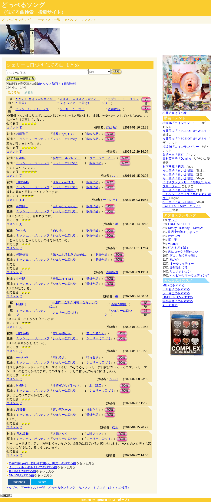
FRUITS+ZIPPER (180, 224)
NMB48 (21, 158)
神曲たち (92, 409)
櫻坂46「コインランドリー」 (182, 123)
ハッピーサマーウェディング (189, 275)
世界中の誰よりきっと (183, 231)
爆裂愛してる (179, 267)
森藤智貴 (112, 272)
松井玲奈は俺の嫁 (175, 113)
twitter (42, 482)
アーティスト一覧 (33, 487)
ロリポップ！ (121, 499)
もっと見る (170, 305)
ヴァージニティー (101, 158)
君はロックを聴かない (183, 251)
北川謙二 (95, 385)
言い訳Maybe (62, 409)
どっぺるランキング (61, 487)
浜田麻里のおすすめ (176, 293)
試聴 (146, 100)
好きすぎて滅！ (178, 247)
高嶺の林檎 (118, 304)
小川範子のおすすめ (176, 289)
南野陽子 (22, 206)
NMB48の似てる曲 (21, 475)
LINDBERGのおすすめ (178, 297)
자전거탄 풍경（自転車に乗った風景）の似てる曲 (42, 463)
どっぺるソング (23, 5)
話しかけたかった (65, 206)
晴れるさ (59, 357)
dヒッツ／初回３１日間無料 (57, 83)
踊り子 (57, 230)
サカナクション (180, 271)
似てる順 (14, 92)
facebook (19, 482)
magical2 (22, 357)
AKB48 (21, 409)
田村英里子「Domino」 (178, 158)
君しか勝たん (62, 333)
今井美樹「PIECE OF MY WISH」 (186, 130)
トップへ (12, 487)
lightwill (101, 499)
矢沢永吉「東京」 (175, 154)
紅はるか (112, 127)
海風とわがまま (63, 182)
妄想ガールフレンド (66, 158)
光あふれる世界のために (69, 254)
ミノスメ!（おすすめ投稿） (111, 487)
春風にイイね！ (63, 278)
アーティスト (47, 20)
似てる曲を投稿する (20, 78)
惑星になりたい (63, 133)
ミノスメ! (88, 20)
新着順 (29, 92)
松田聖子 (22, 133)
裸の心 (174, 259)
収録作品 (114, 109)
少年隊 (20, 278)
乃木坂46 (22, 433)
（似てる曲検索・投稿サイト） (34, 12)
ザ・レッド (110, 199)
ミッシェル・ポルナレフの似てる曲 (33, 467)
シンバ (113, 379)
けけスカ (174, 235)
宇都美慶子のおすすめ (178, 301)
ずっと (172, 220)
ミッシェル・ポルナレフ (32, 109)
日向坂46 (22, 182)
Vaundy (21, 230)
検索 (116, 71)
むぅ (115, 175)
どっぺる (16, 20)
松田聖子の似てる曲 (22, 471)
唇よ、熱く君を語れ (183, 255)
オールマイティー (182, 263)
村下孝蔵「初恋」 (175, 166)
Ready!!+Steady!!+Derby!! (185, 228)
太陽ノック (60, 433)
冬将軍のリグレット (66, 385)
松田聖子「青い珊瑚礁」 (179, 170)
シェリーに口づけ (72, 109)
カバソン (70, 20)
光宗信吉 (22, 254)
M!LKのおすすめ (174, 285)
